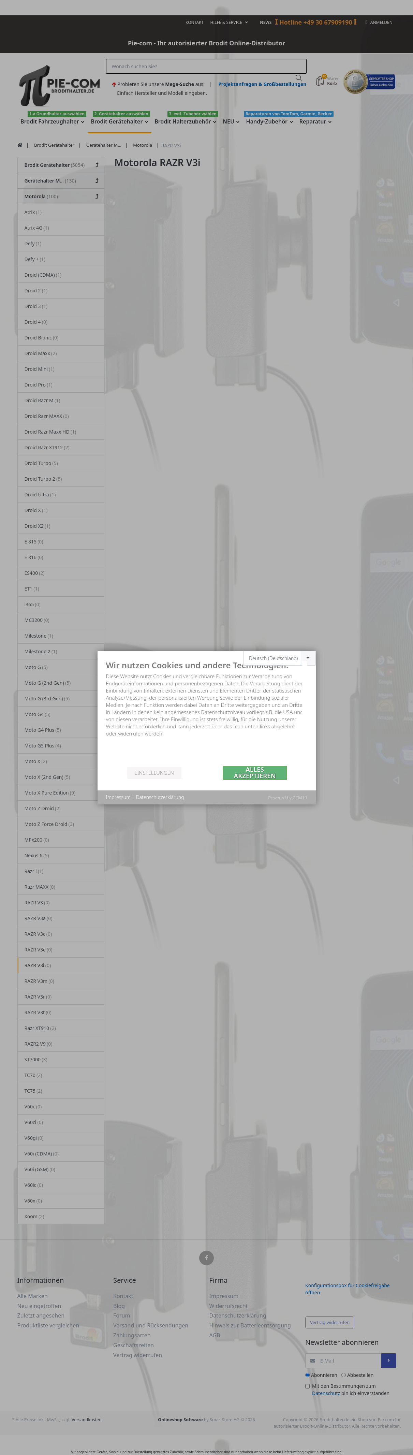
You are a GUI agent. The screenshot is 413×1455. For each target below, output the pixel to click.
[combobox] (279, 658)
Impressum (118, 797)
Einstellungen (154, 772)
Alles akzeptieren (255, 773)
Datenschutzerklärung (160, 797)
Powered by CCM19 (287, 798)
